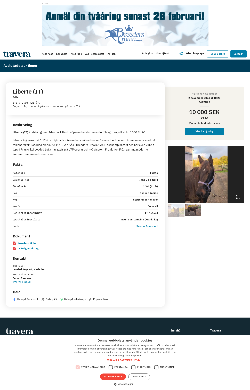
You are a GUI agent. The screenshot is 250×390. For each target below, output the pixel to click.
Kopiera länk (98, 299)
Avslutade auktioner (20, 65)
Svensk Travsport (147, 226)
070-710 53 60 (21, 282)
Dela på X (49, 299)
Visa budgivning (204, 131)
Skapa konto (218, 53)
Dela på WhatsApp (73, 299)
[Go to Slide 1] (176, 210)
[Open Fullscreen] (238, 197)
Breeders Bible (24, 243)
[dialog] (125, 362)
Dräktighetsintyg (25, 248)
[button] (206, 174)
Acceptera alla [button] (113, 376)
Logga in (238, 53)
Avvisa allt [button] (139, 376)
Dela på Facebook (26, 299)
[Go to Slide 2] (193, 210)
